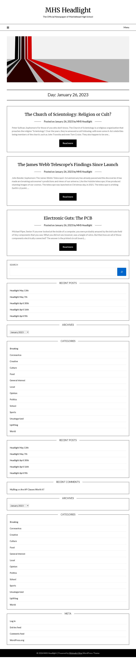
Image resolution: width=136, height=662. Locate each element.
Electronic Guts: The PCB (68, 218)
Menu (126, 27)
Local (12, 387)
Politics (13, 399)
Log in (13, 621)
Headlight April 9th (19, 316)
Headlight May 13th (19, 291)
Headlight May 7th (18, 297)
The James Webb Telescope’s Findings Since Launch (68, 164)
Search (14, 265)
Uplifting (14, 425)
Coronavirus (15, 355)
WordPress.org (17, 640)
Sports (13, 412)
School (13, 406)
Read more (68, 143)
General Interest (17, 380)
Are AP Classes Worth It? (32, 489)
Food (12, 374)
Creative (14, 361)
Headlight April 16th (19, 310)
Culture (13, 368)
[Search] (121, 272)
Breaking (14, 349)
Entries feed (15, 627)
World (13, 431)
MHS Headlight (68, 10)
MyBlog (13, 489)
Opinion (13, 393)
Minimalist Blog (75, 653)
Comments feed (17, 634)
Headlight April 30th (19, 303)
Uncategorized (17, 419)
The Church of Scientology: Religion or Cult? (68, 114)
